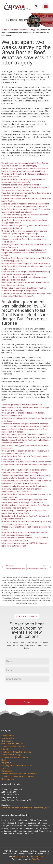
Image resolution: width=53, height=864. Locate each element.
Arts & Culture (7, 738)
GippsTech (36, 859)
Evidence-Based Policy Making (14, 757)
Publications (12, 30)
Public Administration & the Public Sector (19, 773)
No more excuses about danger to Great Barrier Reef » (25, 263)
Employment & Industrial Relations (16, 752)
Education (5, 749)
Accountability (7, 735)
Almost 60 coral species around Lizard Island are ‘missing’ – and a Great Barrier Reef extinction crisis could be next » (23, 239)
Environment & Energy (27, 30)
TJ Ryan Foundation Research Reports (18, 776)
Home (3, 30)
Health (4, 760)
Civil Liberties (7, 741)
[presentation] (26, 690)
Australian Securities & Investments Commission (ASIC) (25, 808)
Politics (4, 768)
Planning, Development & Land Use (16, 765)
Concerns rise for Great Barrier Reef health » (21, 185)
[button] (36, 6)
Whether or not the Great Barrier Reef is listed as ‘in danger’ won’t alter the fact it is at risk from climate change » (24, 252)
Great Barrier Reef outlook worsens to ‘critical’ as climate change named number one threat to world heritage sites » (26, 464)
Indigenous (6, 763)
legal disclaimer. (38, 856)
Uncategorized (7, 779)
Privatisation (6, 771)
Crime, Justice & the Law (12, 744)
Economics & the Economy (13, 746)
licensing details (19, 856)
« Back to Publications (19, 19)
